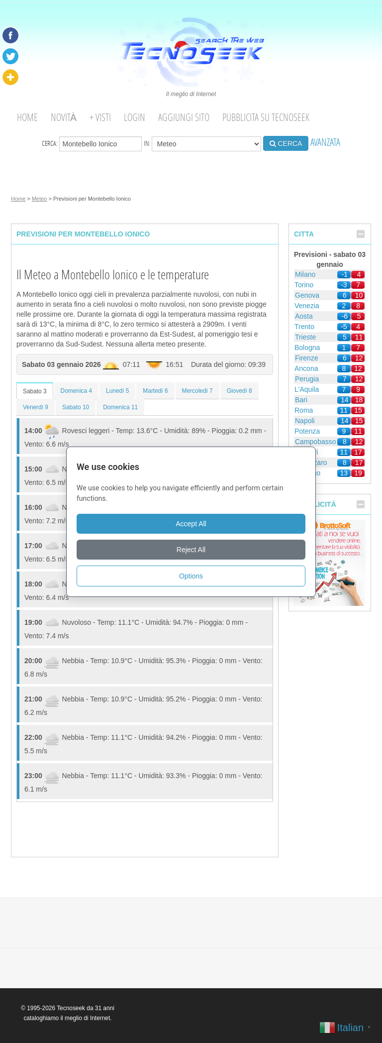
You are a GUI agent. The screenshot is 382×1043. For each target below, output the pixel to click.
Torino (303, 285)
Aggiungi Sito (183, 117)
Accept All (191, 524)
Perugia (307, 379)
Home (27, 117)
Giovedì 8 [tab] (239, 390)
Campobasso (315, 442)
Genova (307, 295)
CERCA (286, 143)
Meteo (39, 199)
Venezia (306, 306)
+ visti (100, 117)
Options (191, 576)
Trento (304, 327)
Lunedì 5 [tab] (117, 390)
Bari (301, 400)
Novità (64, 117)
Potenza (307, 431)
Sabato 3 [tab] (35, 391)
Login (134, 117)
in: (202, 143)
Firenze (306, 358)
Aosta (304, 316)
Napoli (305, 421)
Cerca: (92, 143)
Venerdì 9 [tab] (35, 407)
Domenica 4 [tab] (76, 390)
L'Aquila (306, 389)
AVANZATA (325, 142)
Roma (303, 410)
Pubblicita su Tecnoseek (265, 117)
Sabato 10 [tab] (75, 407)
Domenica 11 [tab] (120, 407)
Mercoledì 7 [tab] (197, 390)
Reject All (191, 550)
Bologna (307, 347)
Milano (305, 274)
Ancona (306, 368)
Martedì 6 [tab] (155, 390)
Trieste (305, 337)
